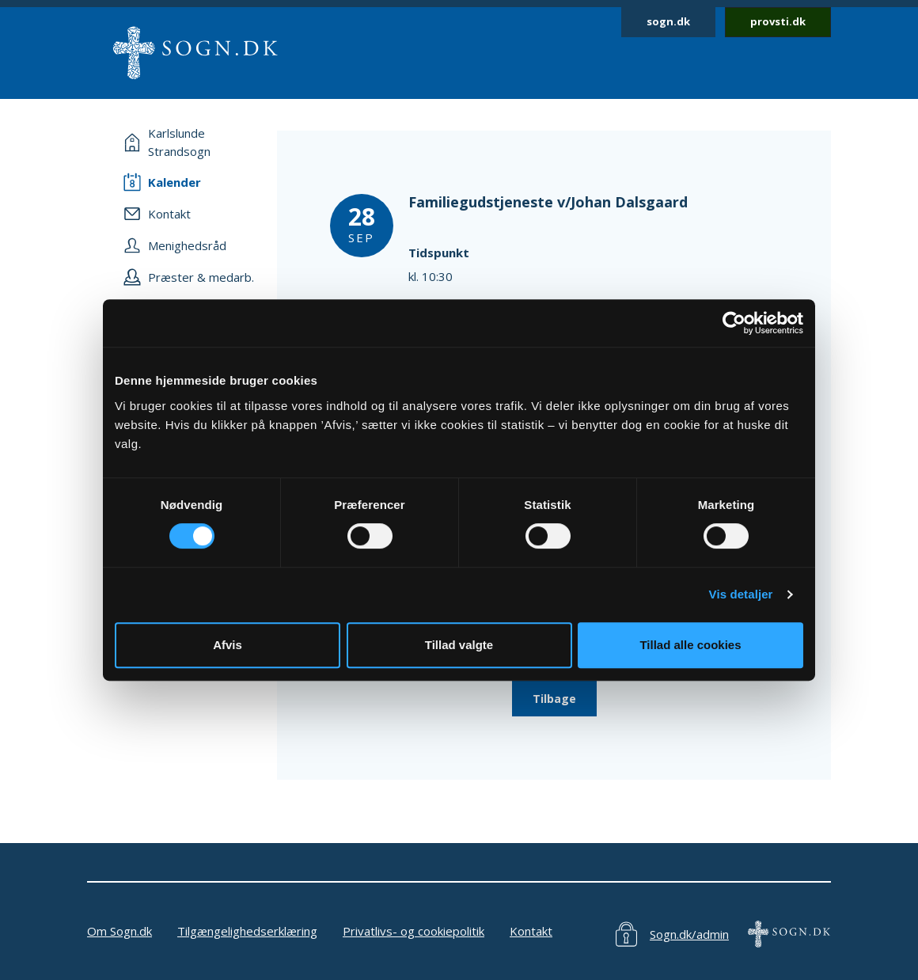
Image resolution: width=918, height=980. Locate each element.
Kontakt (531, 931)
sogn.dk (668, 21)
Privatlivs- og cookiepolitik (413, 931)
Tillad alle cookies (690, 644)
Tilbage (554, 698)
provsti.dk (778, 21)
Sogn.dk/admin (689, 934)
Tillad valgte (459, 644)
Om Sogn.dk (119, 931)
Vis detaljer (741, 594)
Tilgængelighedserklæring (247, 931)
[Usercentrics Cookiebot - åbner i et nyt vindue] (734, 323)
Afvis (227, 644)
